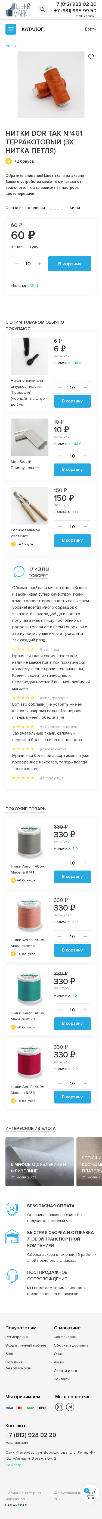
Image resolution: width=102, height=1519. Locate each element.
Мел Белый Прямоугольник (25, 464)
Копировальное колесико (25, 533)
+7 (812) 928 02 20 (75, 4)
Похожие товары (26, 809)
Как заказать (66, 1337)
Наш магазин (86, 16)
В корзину (69, 264)
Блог (9, 1353)
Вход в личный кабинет (26, 1345)
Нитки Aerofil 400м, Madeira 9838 (28, 1089)
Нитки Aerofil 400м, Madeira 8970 (28, 1016)
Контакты (62, 1379)
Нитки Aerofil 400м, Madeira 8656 (28, 943)
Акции (59, 1362)
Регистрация (16, 1337)
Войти (91, 29)
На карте (13, 1465)
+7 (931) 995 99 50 (75, 11)
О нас (59, 1353)
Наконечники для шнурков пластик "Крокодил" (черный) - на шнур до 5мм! (28, 392)
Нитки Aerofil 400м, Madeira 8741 (28, 869)
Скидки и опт (65, 1370)
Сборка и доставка (71, 1345)
